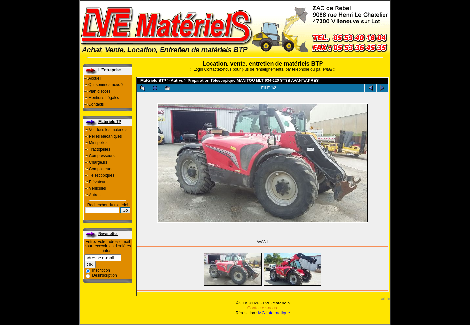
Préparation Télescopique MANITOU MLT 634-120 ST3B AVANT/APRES (253, 80)
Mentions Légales (103, 98)
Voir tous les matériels (108, 129)
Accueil (94, 78)
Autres (95, 195)
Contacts (96, 104)
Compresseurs (102, 156)
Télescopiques (101, 175)
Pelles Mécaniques (105, 136)
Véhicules (97, 188)
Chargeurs (98, 162)
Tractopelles (99, 149)
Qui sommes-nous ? (105, 84)
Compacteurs (100, 169)
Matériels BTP (153, 80)
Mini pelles (98, 142)
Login (198, 69)
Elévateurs (98, 182)
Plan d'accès (99, 91)
